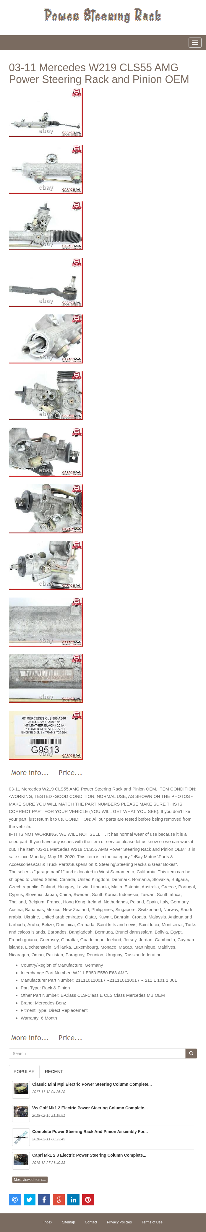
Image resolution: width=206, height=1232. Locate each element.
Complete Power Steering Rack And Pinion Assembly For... (90, 1131)
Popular (24, 1071)
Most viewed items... (30, 1180)
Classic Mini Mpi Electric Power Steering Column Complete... (92, 1084)
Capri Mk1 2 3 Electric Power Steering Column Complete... (89, 1155)
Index (47, 1222)
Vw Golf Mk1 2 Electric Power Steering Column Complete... (90, 1108)
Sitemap (68, 1222)
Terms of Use (152, 1222)
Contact (91, 1222)
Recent (54, 1071)
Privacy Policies (119, 1222)
